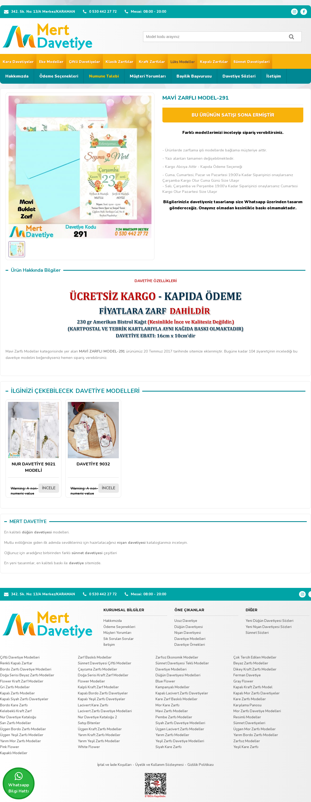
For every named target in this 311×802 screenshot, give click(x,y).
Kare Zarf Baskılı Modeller (176, 699)
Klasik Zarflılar (119, 62)
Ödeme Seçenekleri (58, 76)
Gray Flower (243, 681)
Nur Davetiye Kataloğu (18, 717)
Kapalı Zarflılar (214, 62)
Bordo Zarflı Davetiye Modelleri (25, 669)
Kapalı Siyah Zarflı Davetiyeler (24, 699)
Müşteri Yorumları (148, 76)
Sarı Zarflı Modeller (15, 723)
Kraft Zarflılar (152, 62)
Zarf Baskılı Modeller (95, 657)
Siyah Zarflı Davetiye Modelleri (180, 723)
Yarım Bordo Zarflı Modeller (255, 735)
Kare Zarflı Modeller (249, 699)
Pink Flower (9, 747)
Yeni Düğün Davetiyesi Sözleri (269, 620)
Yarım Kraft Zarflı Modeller (99, 735)
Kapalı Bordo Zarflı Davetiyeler (103, 693)
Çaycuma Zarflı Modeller (97, 669)
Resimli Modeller (247, 717)
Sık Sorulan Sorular (118, 638)
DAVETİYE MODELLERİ (107, 391)
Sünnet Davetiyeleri (251, 62)
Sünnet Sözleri (257, 632)
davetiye (76, 563)
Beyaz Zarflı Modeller (250, 663)
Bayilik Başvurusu (194, 76)
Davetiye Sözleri (238, 76)
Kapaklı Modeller (13, 753)
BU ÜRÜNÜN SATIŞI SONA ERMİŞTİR (233, 115)
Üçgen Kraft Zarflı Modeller (100, 729)
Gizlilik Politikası (200, 764)
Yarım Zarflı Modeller (172, 735)
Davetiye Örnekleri (189, 644)
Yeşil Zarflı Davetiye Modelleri (180, 741)
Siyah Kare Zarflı (169, 747)
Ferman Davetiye (247, 675)
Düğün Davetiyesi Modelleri (178, 675)
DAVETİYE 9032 (93, 434)
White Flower (89, 747)
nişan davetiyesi (131, 542)
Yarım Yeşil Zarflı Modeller (99, 741)
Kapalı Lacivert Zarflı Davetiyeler (182, 693)
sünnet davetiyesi (87, 552)
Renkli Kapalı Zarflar (16, 663)
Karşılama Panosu (247, 705)
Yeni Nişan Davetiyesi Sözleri (269, 627)
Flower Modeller (91, 681)
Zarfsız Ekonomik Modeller (177, 657)
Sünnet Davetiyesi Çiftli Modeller (104, 663)
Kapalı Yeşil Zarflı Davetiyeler (101, 699)
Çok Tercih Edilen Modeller (254, 657)
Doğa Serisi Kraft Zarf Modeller (103, 675)
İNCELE (49, 488)
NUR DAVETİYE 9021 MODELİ (33, 437)
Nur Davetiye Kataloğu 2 (97, 717)
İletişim (273, 76)
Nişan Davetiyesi (187, 632)
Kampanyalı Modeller (173, 687)
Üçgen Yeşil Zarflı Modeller (21, 735)
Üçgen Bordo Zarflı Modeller (23, 729)
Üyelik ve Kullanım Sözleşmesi (159, 764)
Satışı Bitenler (89, 723)
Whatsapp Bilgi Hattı (19, 782)
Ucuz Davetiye (185, 620)
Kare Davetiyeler (18, 62)
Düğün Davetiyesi (188, 627)
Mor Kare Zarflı (167, 705)
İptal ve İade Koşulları (114, 764)
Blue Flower (165, 681)
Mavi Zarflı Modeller (172, 711)
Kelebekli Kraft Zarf (16, 711)
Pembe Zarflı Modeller (174, 717)
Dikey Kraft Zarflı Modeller (254, 669)
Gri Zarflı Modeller (15, 687)
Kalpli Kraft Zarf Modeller (98, 687)
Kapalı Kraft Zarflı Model (252, 687)
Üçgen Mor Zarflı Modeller (254, 729)
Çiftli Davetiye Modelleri (20, 657)
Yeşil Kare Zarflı (245, 747)
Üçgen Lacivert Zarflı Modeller (180, 729)
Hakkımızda (16, 76)
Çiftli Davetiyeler (84, 62)
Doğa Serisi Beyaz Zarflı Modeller (27, 675)
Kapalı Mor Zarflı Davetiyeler (256, 693)
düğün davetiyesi (37, 532)
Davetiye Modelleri (189, 638)
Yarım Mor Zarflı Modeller (20, 741)
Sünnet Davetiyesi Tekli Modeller (182, 663)
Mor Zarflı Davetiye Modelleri (257, 711)
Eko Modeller (51, 62)
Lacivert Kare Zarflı (93, 705)
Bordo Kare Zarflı (14, 705)
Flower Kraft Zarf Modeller (21, 681)
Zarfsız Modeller (246, 741)
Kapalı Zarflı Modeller (17, 693)
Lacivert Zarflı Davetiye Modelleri (105, 711)
